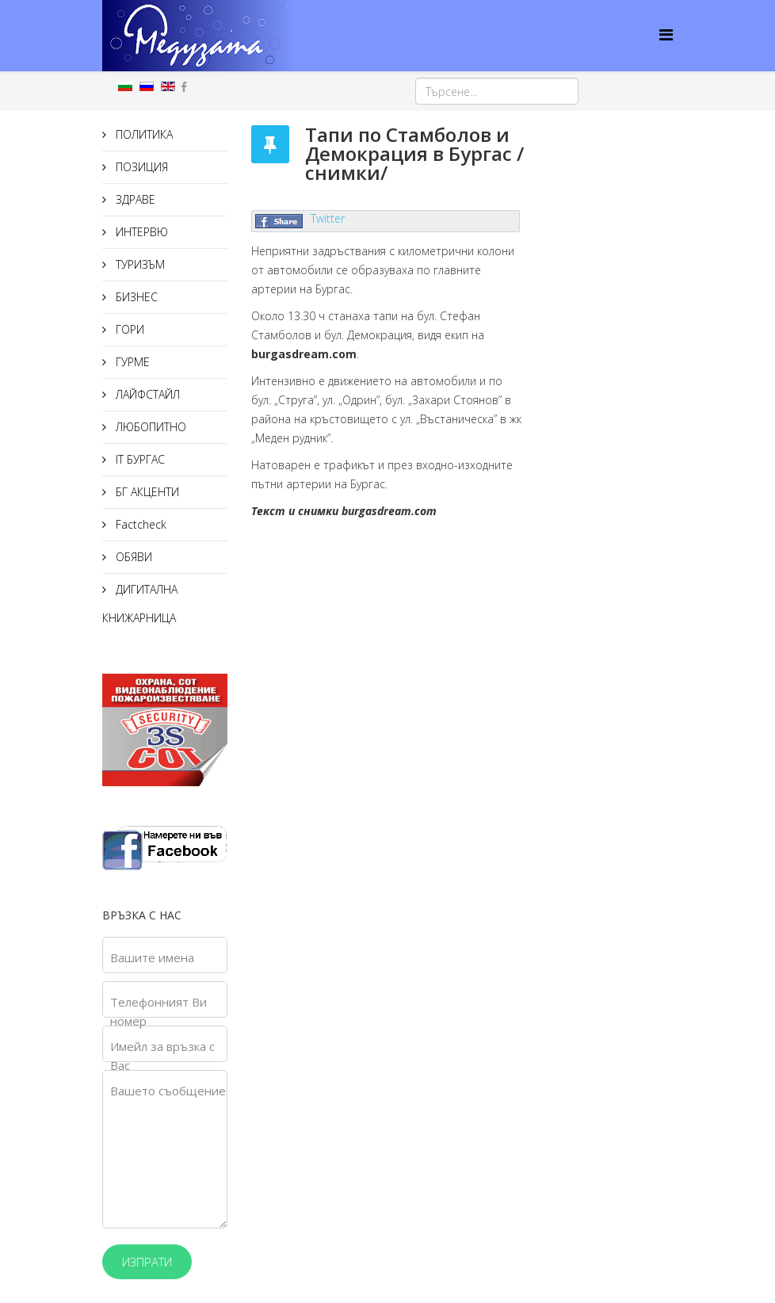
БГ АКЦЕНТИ (146, 491)
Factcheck (139, 524)
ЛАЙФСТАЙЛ (146, 394)
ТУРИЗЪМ (139, 264)
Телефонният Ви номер (158, 1011)
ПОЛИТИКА (143, 134)
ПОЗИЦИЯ (140, 166)
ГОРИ (128, 329)
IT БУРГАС (139, 459)
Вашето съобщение (168, 1091)
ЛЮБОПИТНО (149, 426)
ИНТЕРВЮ (140, 231)
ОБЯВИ (132, 556)
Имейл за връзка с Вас (162, 1055)
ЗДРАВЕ (134, 199)
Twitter (328, 218)
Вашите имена (152, 957)
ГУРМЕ (131, 361)
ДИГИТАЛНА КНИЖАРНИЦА (140, 603)
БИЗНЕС (135, 296)
